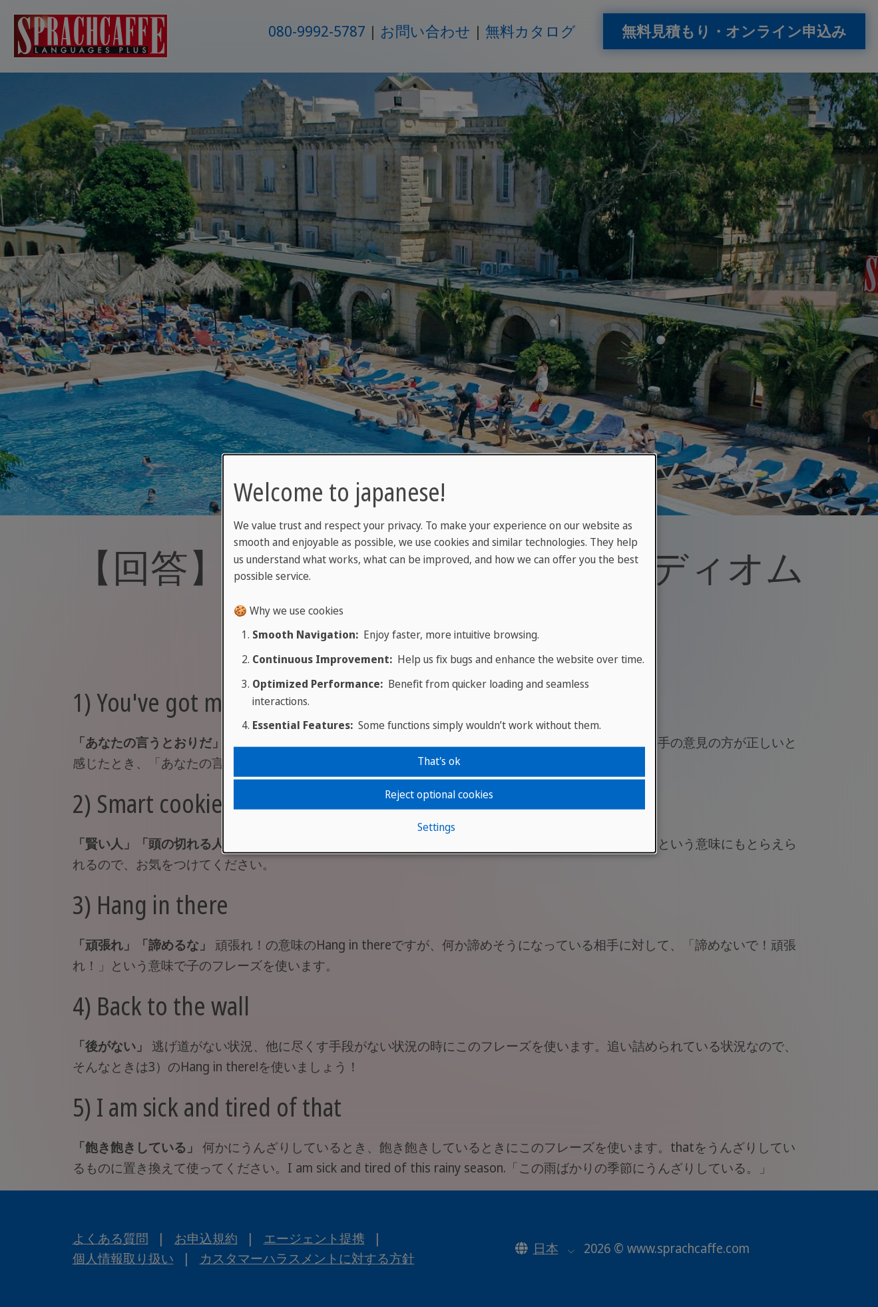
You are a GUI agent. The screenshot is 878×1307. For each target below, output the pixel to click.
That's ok (439, 761)
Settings (436, 827)
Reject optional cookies (439, 793)
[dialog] (439, 653)
